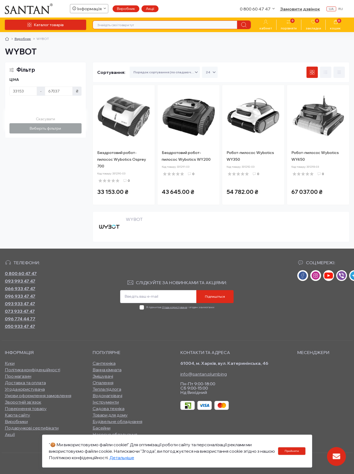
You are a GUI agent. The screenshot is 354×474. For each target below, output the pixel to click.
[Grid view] (312, 72)
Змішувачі (103, 376)
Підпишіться (215, 296)
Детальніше (121, 457)
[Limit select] (210, 72)
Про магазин (18, 376)
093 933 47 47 (20, 303)
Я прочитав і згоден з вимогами (180, 307)
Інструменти (106, 402)
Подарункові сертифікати (32, 428)
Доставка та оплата (25, 382)
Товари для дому (110, 415)
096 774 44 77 (20, 318)
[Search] (244, 25)
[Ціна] (23, 91)
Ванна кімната (107, 369)
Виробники (16, 421)
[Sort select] (165, 72)
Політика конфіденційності (32, 369)
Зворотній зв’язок (23, 402)
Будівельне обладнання (117, 421)
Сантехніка (104, 363)
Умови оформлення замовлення (38, 395)
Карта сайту (17, 415)
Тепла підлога (107, 389)
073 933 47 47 (20, 311)
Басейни (101, 428)
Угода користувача (174, 307)
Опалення (103, 382)
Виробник (126, 8)
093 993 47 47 (20, 281)
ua (331, 9)
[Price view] (339, 72)
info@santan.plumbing (203, 374)
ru (340, 9)
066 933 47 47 (20, 288)
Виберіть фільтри (45, 128)
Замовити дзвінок (300, 9)
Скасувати (45, 118)
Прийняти (292, 451)
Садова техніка (108, 408)
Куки (10, 363)
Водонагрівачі (107, 395)
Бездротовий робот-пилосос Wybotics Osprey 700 (121, 159)
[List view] (325, 72)
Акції (150, 8)
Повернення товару (26, 408)
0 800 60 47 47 (21, 273)
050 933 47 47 (20, 326)
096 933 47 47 (20, 296)
